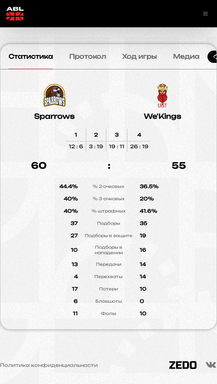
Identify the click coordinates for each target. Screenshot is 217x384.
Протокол (87, 56)
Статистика (31, 56)
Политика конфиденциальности (49, 365)
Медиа (186, 56)
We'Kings (162, 116)
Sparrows (54, 116)
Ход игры (139, 56)
